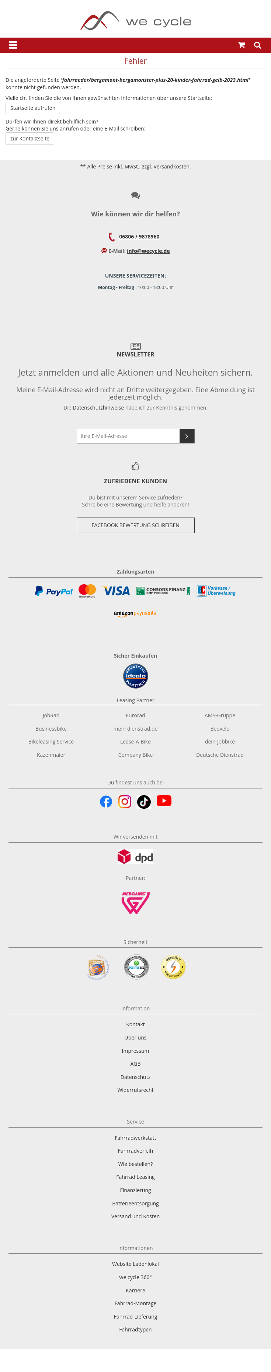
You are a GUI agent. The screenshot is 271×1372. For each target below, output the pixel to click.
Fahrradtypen (135, 1329)
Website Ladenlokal (135, 1263)
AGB (135, 1063)
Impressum (135, 1050)
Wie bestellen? (135, 1163)
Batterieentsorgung (135, 1203)
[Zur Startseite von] (135, 20)
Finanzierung (135, 1190)
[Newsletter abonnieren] (187, 436)
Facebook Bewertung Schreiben (135, 525)
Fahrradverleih (135, 1150)
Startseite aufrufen (32, 107)
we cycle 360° (135, 1277)
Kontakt (135, 1024)
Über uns (136, 1037)
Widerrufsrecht (135, 1089)
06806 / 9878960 (139, 236)
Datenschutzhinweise (98, 407)
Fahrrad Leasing (135, 1176)
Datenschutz (135, 1076)
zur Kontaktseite (29, 138)
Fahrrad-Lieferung (135, 1316)
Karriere (135, 1290)
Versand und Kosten (135, 1216)
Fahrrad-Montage (136, 1303)
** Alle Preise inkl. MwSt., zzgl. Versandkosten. (135, 166)
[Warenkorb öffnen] (242, 45)
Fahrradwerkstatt (135, 1137)
